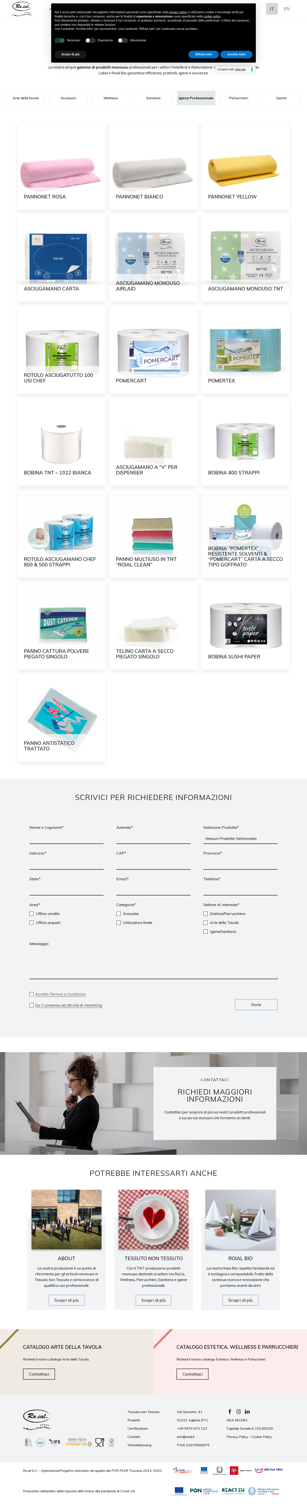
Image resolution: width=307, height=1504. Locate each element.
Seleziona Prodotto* (221, 827)
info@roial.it (186, 1436)
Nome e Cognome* (46, 827)
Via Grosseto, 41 (189, 1412)
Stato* (35, 878)
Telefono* (212, 878)
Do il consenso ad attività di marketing (68, 1005)
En (287, 8)
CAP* (121, 853)
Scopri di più (66, 1300)
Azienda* (124, 827)
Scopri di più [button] (70, 54)
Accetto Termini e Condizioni (60, 994)
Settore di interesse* (221, 904)
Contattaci (39, 1374)
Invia (256, 1004)
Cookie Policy (261, 1436)
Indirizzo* (37, 853)
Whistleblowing (139, 1445)
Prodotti (133, 1420)
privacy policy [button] (178, 12)
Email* (122, 878)
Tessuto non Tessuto (143, 1412)
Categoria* (126, 904)
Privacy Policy (237, 1436)
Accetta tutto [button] (236, 54)
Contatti (133, 1436)
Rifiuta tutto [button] (203, 54)
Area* (34, 904)
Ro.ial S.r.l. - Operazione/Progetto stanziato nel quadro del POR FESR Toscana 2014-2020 (92, 1470)
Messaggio (39, 943)
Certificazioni (137, 1428)
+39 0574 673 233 (192, 1428)
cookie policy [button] (212, 16)
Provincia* (212, 853)
